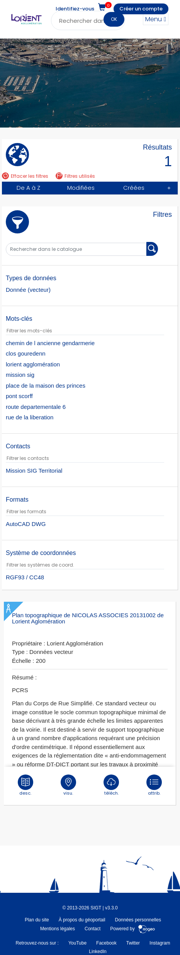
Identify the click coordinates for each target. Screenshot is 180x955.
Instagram (159, 942)
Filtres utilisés (75, 176)
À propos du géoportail (82, 920)
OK (114, 19)
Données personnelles (138, 920)
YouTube (77, 942)
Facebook (106, 942)
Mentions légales (57, 928)
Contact (92, 928)
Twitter (133, 942)
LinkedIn (97, 951)
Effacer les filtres (25, 176)
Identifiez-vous (75, 8)
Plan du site (37, 920)
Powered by (132, 928)
